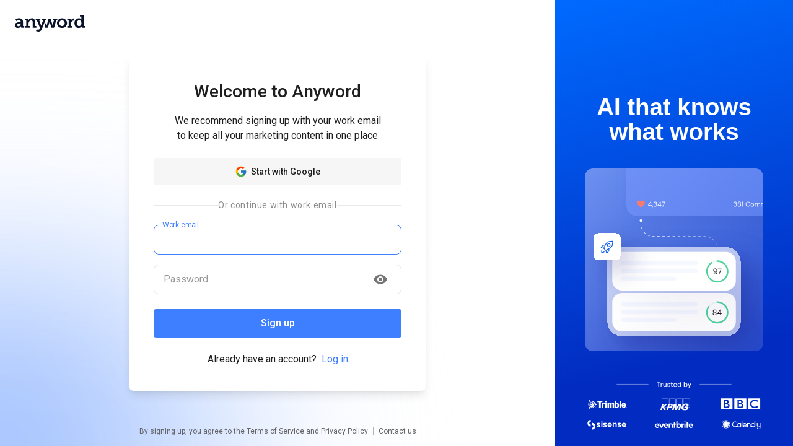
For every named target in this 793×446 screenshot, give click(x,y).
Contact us (397, 431)
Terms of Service (275, 431)
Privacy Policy (344, 431)
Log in (335, 359)
